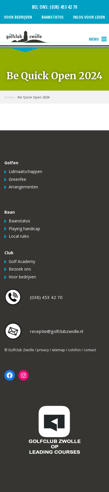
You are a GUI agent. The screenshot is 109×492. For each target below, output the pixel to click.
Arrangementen (23, 187)
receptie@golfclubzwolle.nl (56, 331)
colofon (74, 349)
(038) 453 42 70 (63, 7)
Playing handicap (24, 228)
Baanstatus (53, 17)
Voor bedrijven (18, 17)
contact (90, 349)
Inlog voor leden (89, 17)
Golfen (11, 162)
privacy (43, 349)
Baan (9, 212)
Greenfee (17, 179)
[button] (94, 39)
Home (9, 97)
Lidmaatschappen (25, 171)
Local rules (19, 236)
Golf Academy (22, 261)
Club (8, 252)
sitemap (58, 349)
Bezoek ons (20, 269)
